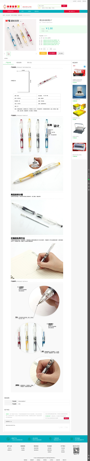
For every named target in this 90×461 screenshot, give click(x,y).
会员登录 (74, 1)
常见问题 (63, 448)
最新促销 (37, 11)
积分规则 (23, 448)
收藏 (61, 53)
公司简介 (51, 459)
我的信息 (85, 1)
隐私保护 (32, 459)
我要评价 (66, 418)
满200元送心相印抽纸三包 (54, 43)
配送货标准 (36, 450)
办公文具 (8, 15)
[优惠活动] (45, 40)
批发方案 (58, 459)
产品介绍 (8, 62)
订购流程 (23, 450)
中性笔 (53, 8)
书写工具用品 (14, 15)
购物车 (72, 11)
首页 (22, 11)
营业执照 (63, 451)
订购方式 (9, 448)
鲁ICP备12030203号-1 (51, 457)
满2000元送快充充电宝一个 (54, 41)
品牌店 (29, 11)
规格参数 (19, 62)
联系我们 (49, 451)
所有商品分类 (12, 11)
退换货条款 (49, 450)
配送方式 (64, 459)
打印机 (46, 8)
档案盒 (50, 8)
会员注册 (79, 1)
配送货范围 (36, 448)
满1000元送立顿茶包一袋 (53, 40)
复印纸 (43, 8)
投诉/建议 (49, 448)
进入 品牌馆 (46, 38)
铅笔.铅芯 (20, 15)
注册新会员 (9, 450)
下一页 (66, 427)
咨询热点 (38, 459)
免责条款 (25, 459)
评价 (29, 62)
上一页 (60, 427)
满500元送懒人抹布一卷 (53, 44)
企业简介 (63, 450)
